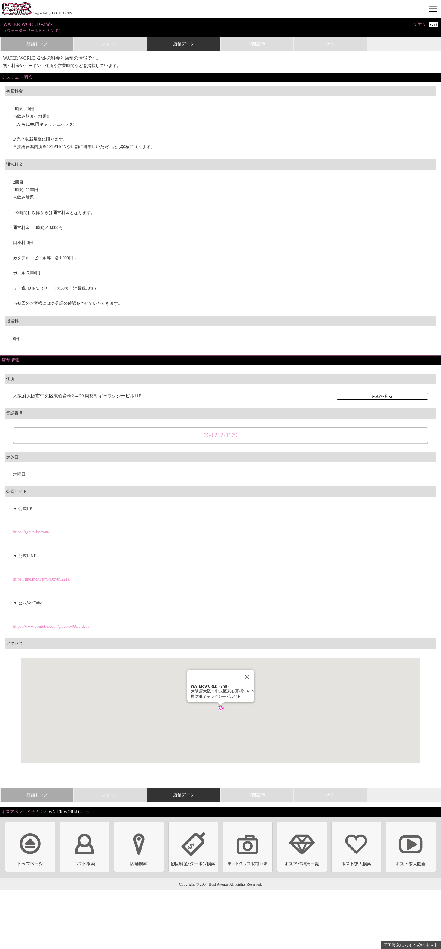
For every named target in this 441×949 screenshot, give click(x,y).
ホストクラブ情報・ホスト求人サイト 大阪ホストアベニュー (17, 9)
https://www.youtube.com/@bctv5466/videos (51, 626)
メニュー (433, 9)
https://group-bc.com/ (31, 532)
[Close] (247, 677)
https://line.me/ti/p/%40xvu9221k (41, 579)
